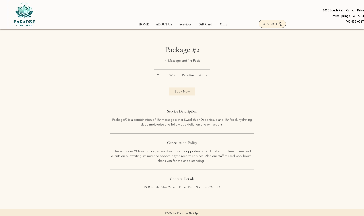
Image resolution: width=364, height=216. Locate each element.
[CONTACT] (272, 24)
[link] (182, 91)
